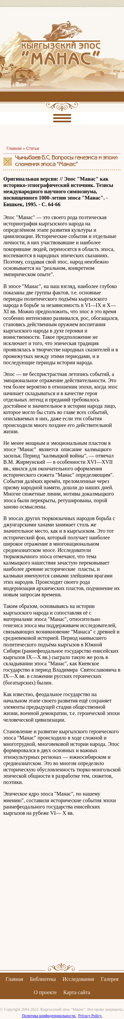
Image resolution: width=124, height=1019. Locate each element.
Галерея (110, 979)
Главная (14, 979)
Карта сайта (76, 992)
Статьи (32, 148)
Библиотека (43, 979)
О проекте (45, 992)
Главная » (16, 148)
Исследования (78, 979)
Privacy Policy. (90, 1015)
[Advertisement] (62, 895)
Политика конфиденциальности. (49, 1015)
